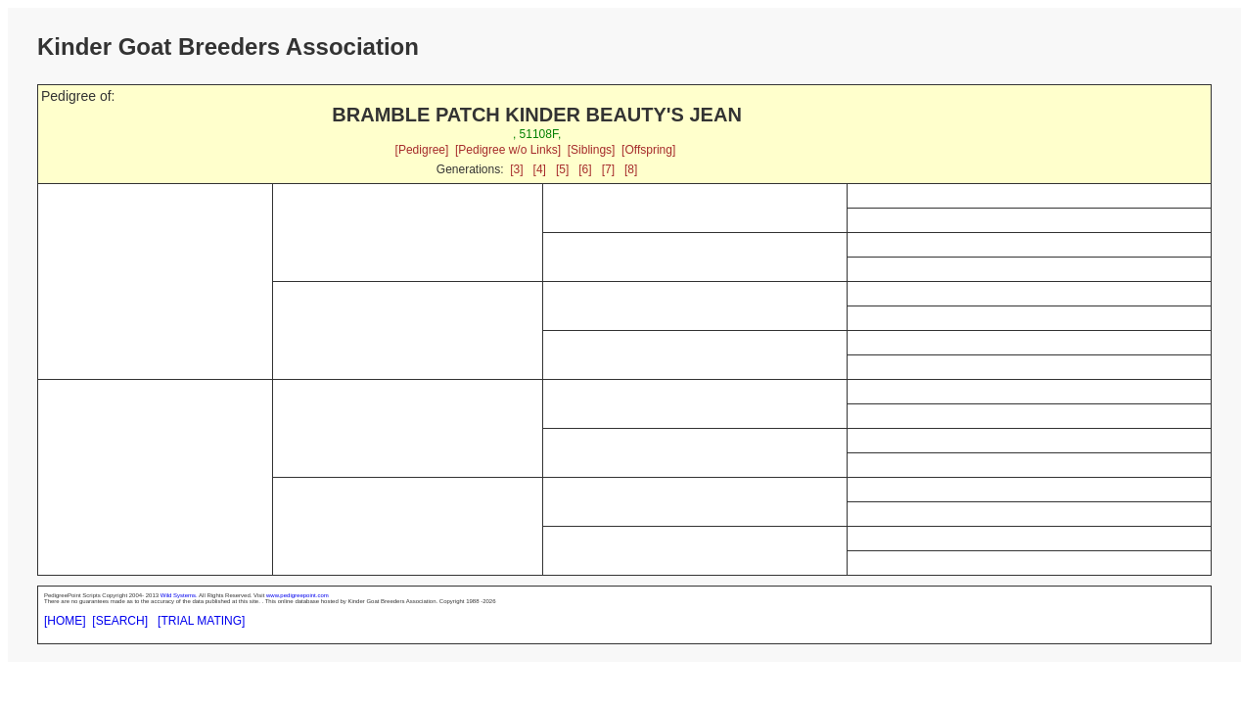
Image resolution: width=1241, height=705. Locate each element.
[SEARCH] (120, 621)
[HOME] (65, 621)
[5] (562, 169)
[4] (539, 169)
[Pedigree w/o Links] (508, 150)
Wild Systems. (179, 595)
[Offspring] (648, 150)
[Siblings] (592, 150)
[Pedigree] (422, 150)
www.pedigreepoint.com (297, 595)
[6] (584, 169)
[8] (630, 169)
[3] (516, 169)
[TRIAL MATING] (201, 621)
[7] (608, 169)
